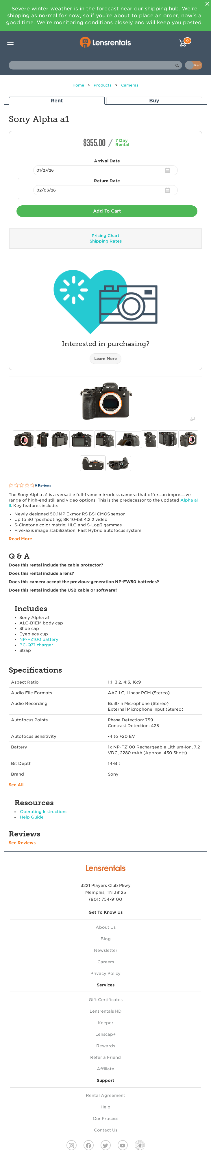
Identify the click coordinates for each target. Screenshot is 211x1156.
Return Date (107, 181)
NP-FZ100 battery (38, 639)
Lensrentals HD (106, 1011)
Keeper (105, 1022)
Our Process (105, 1118)
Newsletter (105, 950)
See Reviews (22, 842)
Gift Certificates (106, 999)
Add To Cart (107, 211)
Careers (105, 962)
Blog (106, 939)
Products (103, 85)
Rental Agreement (105, 1095)
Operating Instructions (43, 811)
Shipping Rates (106, 241)
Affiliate (105, 1069)
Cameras (129, 85)
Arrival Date (107, 161)
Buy (154, 100)
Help (105, 1107)
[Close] (207, 3)
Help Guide (32, 817)
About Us (106, 927)
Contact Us (105, 1130)
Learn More (105, 358)
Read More (20, 538)
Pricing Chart (105, 235)
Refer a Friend (105, 1057)
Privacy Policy (105, 973)
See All (16, 784)
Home (78, 85)
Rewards (105, 1046)
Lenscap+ (105, 1034)
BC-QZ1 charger (36, 645)
